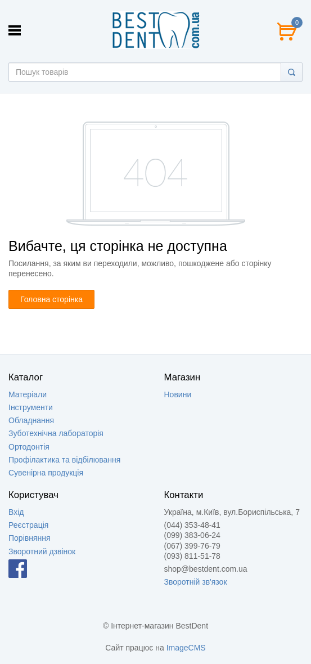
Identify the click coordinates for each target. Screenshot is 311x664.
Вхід (16, 512)
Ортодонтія (28, 446)
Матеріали (27, 394)
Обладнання (31, 420)
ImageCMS (186, 647)
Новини (178, 394)
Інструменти (30, 407)
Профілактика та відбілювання (64, 459)
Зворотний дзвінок (41, 551)
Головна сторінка (51, 299)
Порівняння (29, 537)
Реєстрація (28, 525)
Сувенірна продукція (45, 472)
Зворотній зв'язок (195, 581)
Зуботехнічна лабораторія (55, 433)
